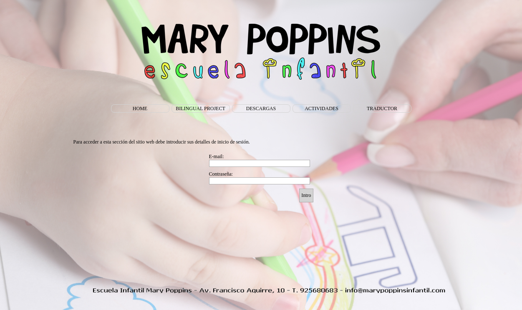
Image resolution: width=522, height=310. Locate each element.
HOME (140, 108)
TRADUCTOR (382, 108)
